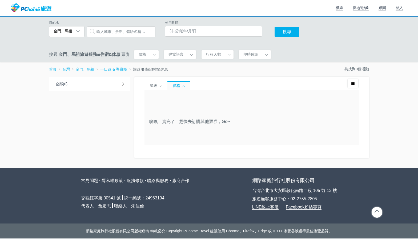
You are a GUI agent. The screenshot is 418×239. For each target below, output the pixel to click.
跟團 (382, 8)
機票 (339, 8)
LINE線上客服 (265, 207)
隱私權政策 (112, 180)
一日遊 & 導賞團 (113, 69)
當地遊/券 (361, 8)
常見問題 (89, 180)
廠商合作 (180, 180)
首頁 (53, 69)
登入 (399, 8)
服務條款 (135, 180)
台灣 (66, 69)
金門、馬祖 (85, 69)
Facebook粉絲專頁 (303, 207)
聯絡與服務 (157, 180)
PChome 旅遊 (31, 8)
